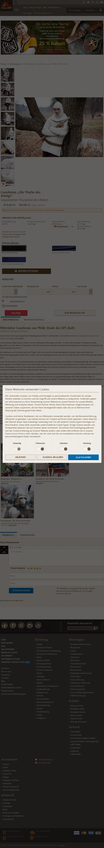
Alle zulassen (83, 457)
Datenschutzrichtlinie (15, 433)
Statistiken (64, 443)
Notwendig (17, 443)
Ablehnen (20, 457)
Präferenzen (40, 443)
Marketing (87, 443)
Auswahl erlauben (53, 457)
